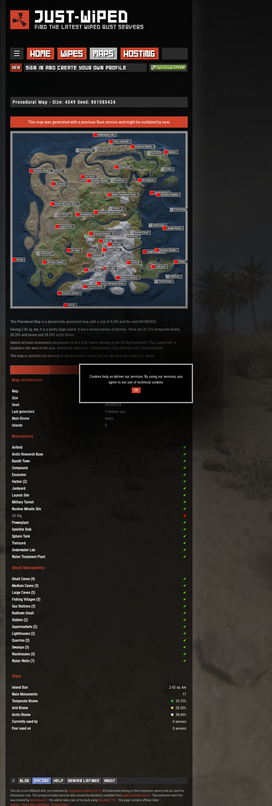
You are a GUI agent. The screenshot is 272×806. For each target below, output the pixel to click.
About (110, 781)
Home (40, 53)
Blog (24, 781)
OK (136, 390)
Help (58, 781)
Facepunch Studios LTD (84, 791)
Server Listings (83, 781)
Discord (41, 781)
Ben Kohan (38, 800)
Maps (103, 53)
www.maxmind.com (136, 795)
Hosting (139, 53)
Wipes (72, 53)
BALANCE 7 (107, 800)
